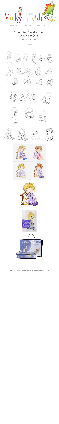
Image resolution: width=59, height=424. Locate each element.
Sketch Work (26, 26)
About (47, 26)
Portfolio (13, 26)
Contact (38, 26)
